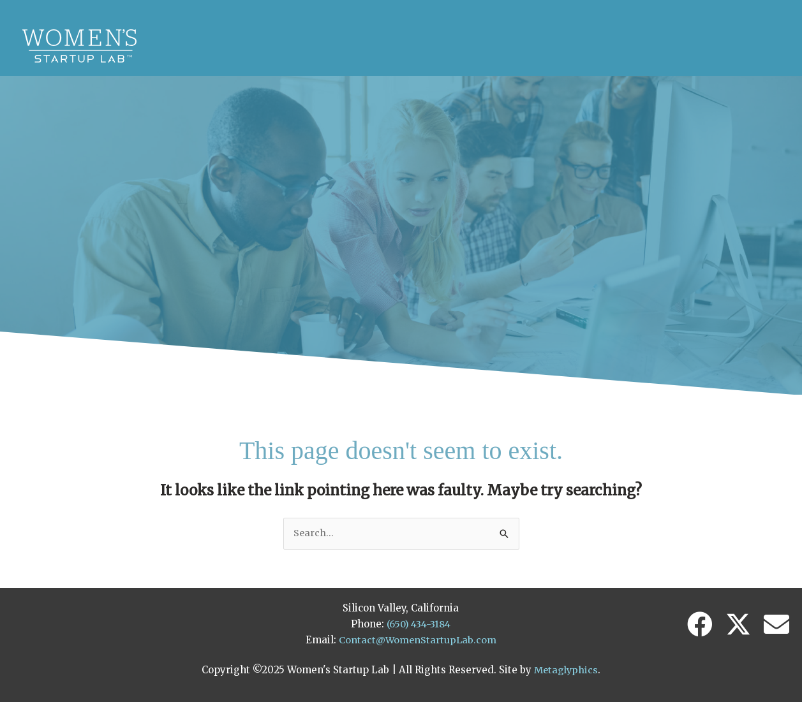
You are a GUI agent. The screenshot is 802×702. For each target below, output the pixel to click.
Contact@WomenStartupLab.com (417, 637)
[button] (700, 621)
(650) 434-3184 (419, 621)
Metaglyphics (566, 667)
